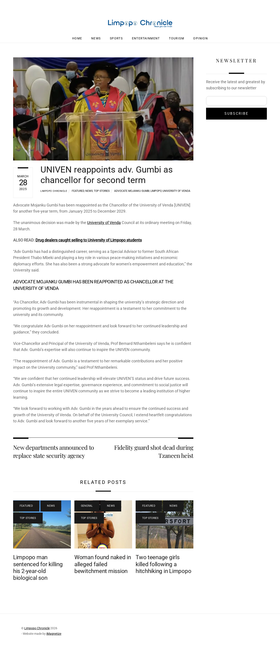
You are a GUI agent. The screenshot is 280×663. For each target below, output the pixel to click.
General (87, 518)
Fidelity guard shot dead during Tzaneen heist (153, 463)
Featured (78, 194)
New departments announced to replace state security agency (53, 463)
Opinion (200, 42)
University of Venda (176, 194)
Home (77, 42)
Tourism (176, 42)
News (96, 42)
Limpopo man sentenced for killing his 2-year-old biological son (38, 579)
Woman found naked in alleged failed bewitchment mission (102, 576)
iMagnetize (53, 646)
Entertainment (146, 42)
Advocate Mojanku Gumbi (131, 194)
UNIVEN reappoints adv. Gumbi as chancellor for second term (106, 178)
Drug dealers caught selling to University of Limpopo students (94, 245)
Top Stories (102, 194)
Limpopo (155, 194)
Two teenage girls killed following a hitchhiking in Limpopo (163, 576)
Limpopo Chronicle (53, 194)
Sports (116, 42)
